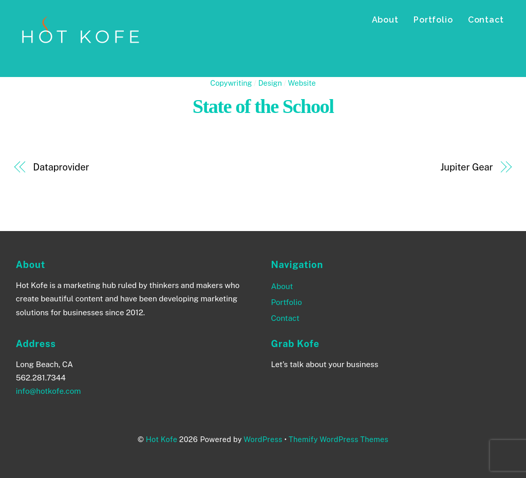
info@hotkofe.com (48, 391)
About (385, 20)
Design (270, 83)
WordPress (262, 439)
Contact (486, 20)
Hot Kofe (161, 439)
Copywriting (231, 83)
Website (302, 83)
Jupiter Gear (466, 167)
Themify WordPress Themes (338, 439)
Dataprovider (61, 167)
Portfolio (433, 20)
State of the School (263, 106)
